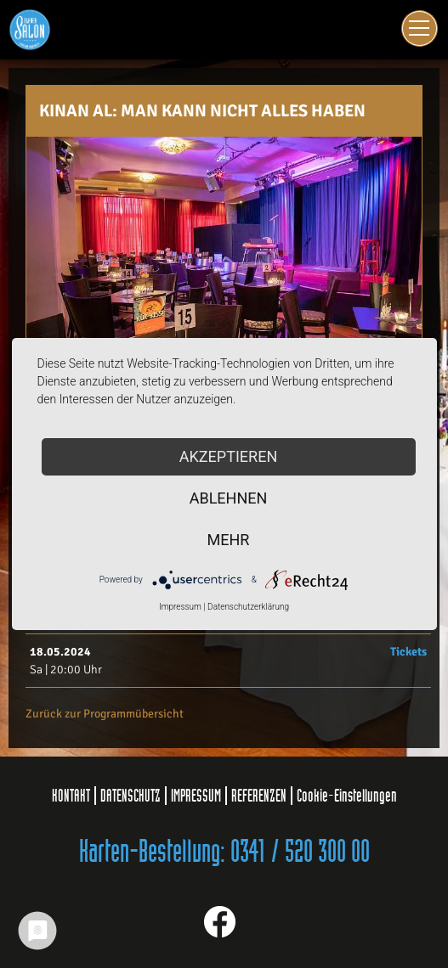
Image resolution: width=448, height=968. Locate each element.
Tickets (408, 651)
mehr (228, 540)
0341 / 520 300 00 (300, 852)
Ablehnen (229, 498)
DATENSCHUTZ (130, 795)
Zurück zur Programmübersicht (105, 713)
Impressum (180, 606)
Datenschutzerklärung (248, 606)
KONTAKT (71, 795)
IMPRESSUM (196, 795)
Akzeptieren (228, 456)
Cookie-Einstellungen (347, 795)
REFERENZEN (258, 795)
